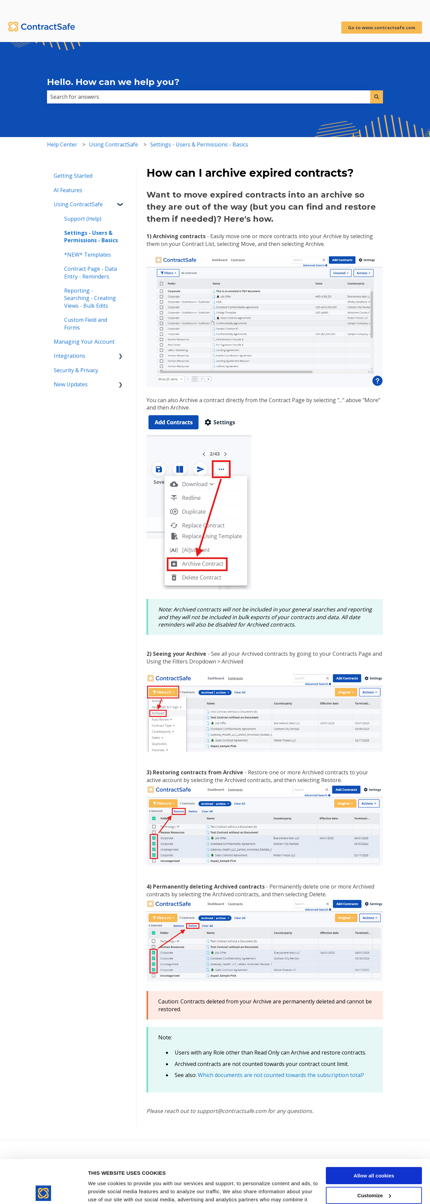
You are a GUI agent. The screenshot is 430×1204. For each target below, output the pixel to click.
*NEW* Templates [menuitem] (87, 254)
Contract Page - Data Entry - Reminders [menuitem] (90, 272)
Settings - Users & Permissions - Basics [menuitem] (91, 236)
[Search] (376, 96)
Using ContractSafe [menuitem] (78, 204)
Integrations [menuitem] (69, 355)
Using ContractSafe (113, 144)
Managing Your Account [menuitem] (84, 341)
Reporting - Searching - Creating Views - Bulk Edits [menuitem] (90, 298)
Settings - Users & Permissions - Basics (199, 144)
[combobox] (208, 96)
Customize (374, 1152)
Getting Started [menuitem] (73, 175)
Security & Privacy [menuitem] (76, 370)
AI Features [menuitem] (68, 190)
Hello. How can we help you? (113, 82)
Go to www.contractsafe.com (381, 28)
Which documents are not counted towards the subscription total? (281, 1075)
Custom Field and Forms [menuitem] (85, 323)
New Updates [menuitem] (71, 384)
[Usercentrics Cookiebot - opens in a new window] (43, 1191)
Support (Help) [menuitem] (82, 218)
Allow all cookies (374, 1132)
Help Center (62, 144)
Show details (103, 1191)
